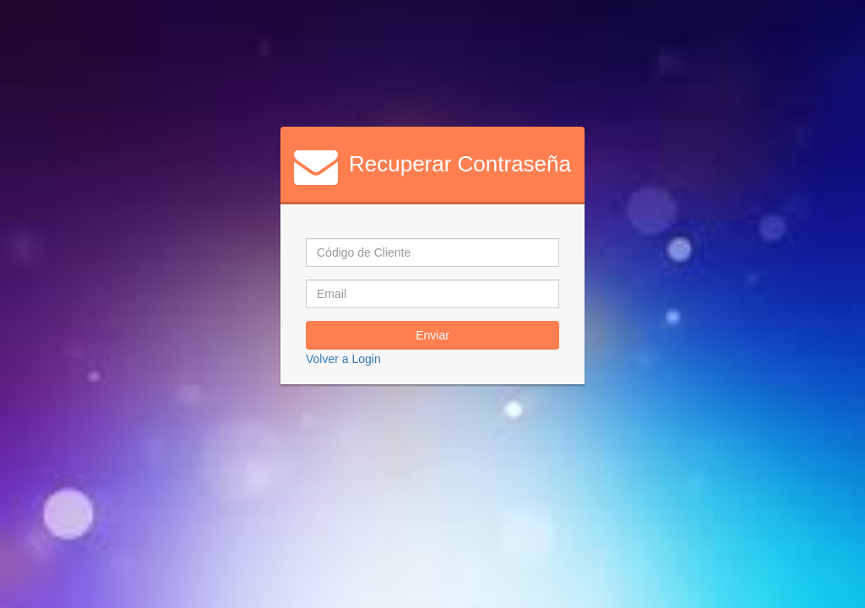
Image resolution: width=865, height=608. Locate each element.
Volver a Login (343, 359)
